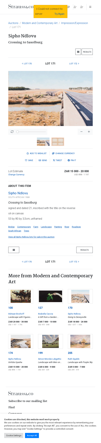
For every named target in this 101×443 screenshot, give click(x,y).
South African (14, 231)
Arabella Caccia (45, 314)
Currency (63, 153)
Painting (58, 227)
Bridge (11, 227)
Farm (35, 227)
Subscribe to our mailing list (27, 401)
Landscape (46, 227)
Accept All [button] (32, 435)
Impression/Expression (74, 23)
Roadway (76, 227)
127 (40, 307)
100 (10, 307)
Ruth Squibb (73, 359)
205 (70, 353)
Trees (26, 231)
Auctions (13, 23)
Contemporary (24, 227)
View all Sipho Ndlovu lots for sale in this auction (31, 237)
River (67, 227)
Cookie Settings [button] (13, 435)
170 (70, 307)
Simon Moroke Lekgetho (49, 359)
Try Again (59, 14)
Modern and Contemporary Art (39, 23)
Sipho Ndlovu (18, 193)
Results (87, 52)
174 (10, 353)
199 (40, 353)
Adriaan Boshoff (16, 314)
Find (11, 407)
